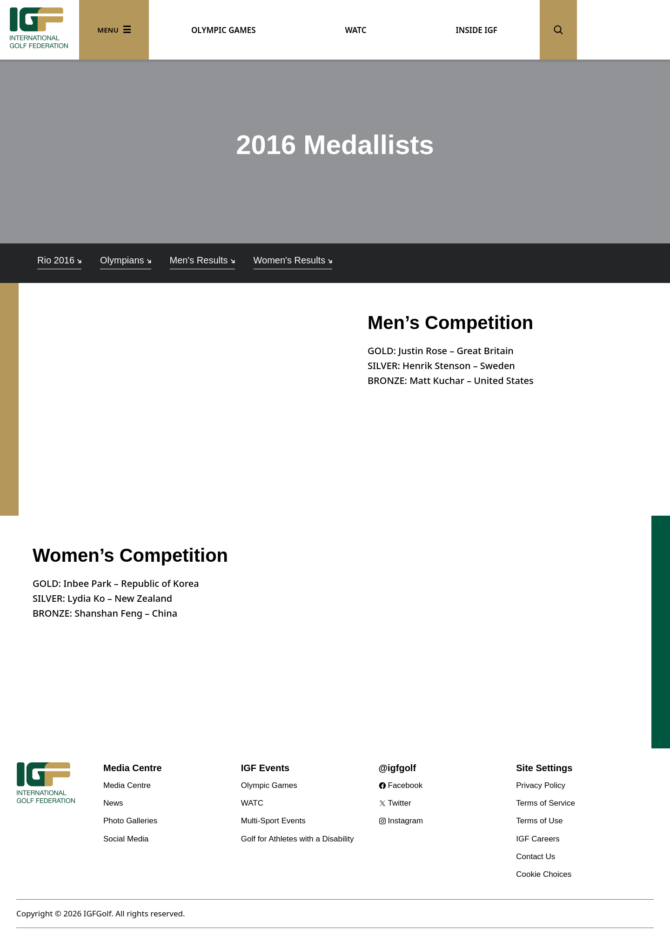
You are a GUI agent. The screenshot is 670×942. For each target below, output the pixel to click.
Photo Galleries (130, 820)
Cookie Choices (543, 874)
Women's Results (293, 260)
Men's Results (202, 260)
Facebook (405, 785)
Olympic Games (269, 785)
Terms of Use (539, 820)
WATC (356, 30)
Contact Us (535, 856)
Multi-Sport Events (273, 820)
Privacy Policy (540, 785)
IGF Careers (538, 838)
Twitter (399, 803)
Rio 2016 (59, 260)
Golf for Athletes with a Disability (297, 838)
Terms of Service (545, 803)
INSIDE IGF (476, 30)
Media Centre (127, 785)
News (113, 803)
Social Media (125, 838)
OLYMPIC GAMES (223, 30)
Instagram (405, 820)
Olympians (125, 260)
